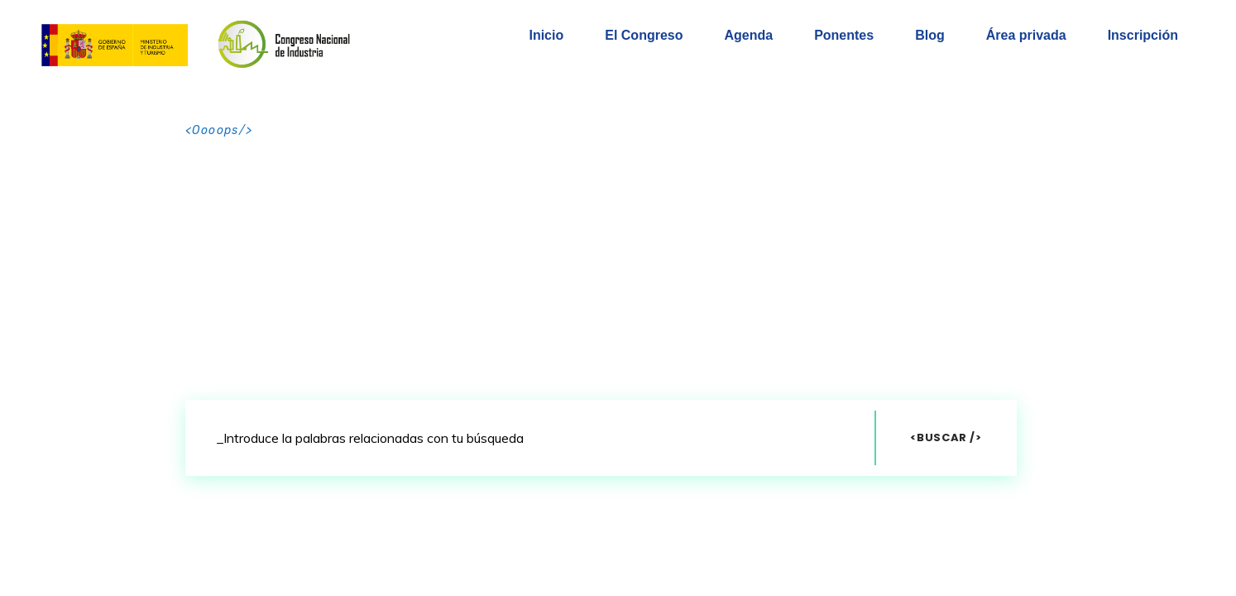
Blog (930, 35)
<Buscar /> (946, 437)
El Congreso (644, 35)
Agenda (748, 35)
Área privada (1026, 35)
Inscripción (1143, 35)
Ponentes (844, 35)
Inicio (546, 35)
